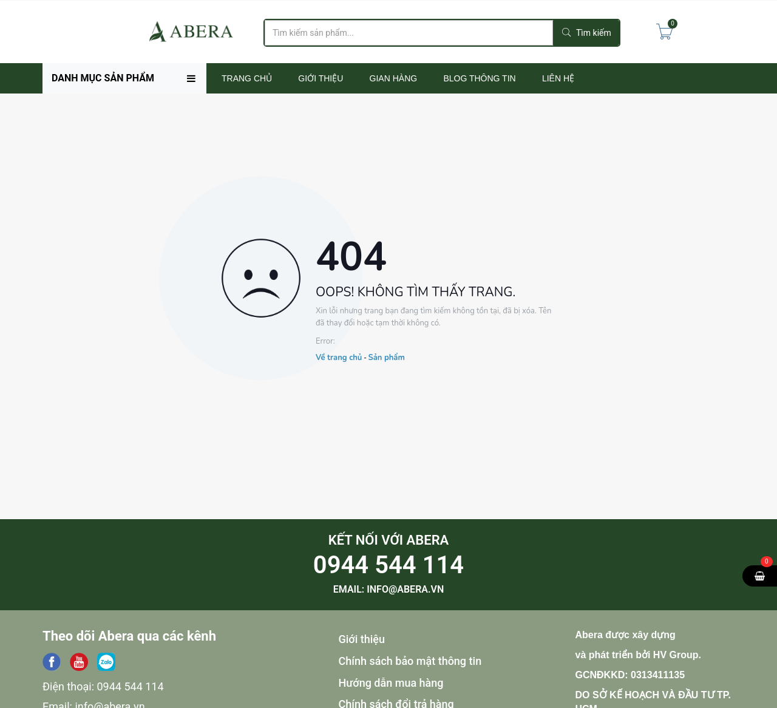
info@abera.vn (405, 589)
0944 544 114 (388, 565)
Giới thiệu (362, 639)
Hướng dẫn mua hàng (391, 682)
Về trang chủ (339, 357)
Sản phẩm (386, 357)
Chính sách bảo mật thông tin (410, 661)
